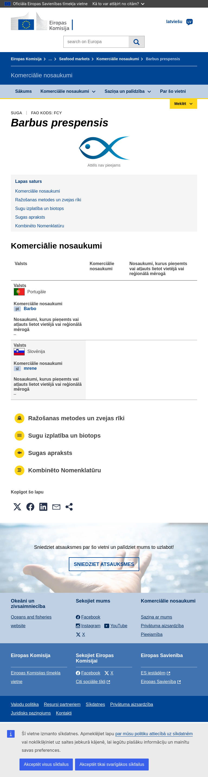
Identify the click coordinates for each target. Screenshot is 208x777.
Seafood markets (74, 59)
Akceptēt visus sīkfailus (46, 764)
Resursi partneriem (62, 704)
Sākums (23, 91)
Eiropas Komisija (26, 59)
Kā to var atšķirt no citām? (118, 3)
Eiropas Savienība (158, 681)
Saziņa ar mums (156, 617)
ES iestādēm (153, 673)
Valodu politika (25, 704)
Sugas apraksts (30, 217)
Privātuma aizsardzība (162, 625)
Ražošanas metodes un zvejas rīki (48, 200)
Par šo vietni (173, 91)
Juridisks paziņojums (31, 713)
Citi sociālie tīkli (90, 681)
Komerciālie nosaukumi (117, 59)
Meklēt (136, 41)
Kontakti (64, 713)
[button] (17, 506)
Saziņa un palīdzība (125, 91)
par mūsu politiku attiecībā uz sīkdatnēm (154, 733)
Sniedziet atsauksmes (104, 564)
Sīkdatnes (95, 704)
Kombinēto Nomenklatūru (39, 226)
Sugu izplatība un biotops (39, 208)
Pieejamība (151, 634)
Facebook (88, 673)
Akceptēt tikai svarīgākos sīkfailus (111, 764)
